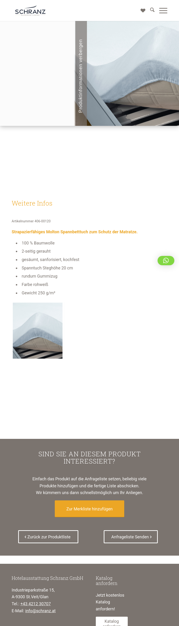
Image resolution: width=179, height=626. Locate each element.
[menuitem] (150, 10)
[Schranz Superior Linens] (30, 10)
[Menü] (161, 10)
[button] (166, 260)
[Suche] (150, 10)
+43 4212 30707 (35, 603)
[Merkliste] (140, 10)
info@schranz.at (40, 610)
